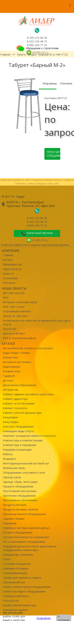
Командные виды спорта (18, 431)
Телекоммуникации (15, 573)
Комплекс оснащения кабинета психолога (29, 435)
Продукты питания (14, 505)
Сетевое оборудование (18, 532)
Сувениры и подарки (15, 568)
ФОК (6, 297)
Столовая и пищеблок (17, 564)
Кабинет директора (15, 399)
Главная (8, 255)
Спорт (7, 559)
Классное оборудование (18, 426)
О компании (10, 278)
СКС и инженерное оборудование (24, 541)
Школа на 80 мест (14, 333)
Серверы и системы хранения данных (26, 528)
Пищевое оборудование (18, 486)
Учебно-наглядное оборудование (24, 591)
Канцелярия (10, 417)
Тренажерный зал (14, 582)
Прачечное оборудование (19, 495)
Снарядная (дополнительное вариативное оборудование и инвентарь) (29, 548)
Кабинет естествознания (19, 403)
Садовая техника (13, 518)
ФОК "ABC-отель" (14, 306)
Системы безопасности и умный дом (26, 537)
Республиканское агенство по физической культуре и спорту (37, 322)
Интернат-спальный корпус (20, 302)
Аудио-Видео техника (16, 353)
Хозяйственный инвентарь (19, 605)
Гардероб (9, 376)
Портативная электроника (19, 491)
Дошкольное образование (19, 385)
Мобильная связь (14, 468)
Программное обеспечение (20, 500)
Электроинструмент (15, 610)
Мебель (8, 454)
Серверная (9, 523)
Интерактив (10, 389)
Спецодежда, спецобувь (18, 554)
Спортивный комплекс (17, 311)
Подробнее (43, 618)
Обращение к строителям (37, 48)
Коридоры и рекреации (17, 449)
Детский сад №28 (13, 293)
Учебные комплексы (15, 596)
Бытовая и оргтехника (17, 362)
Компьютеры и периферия (19, 445)
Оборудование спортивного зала (24, 472)
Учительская (11, 600)
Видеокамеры (11, 366)
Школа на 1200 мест (15, 316)
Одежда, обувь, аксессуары (20, 482)
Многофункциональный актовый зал (26, 463)
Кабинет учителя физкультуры (22, 412)
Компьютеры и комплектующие (23, 440)
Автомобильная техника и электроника (28, 348)
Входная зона (11, 371)
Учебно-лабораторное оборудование (27, 587)
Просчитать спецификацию (53, 154)
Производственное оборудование (24, 514)
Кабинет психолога (15, 408)
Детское (8, 380)
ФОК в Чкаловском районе (19, 338)
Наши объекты (12, 269)
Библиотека (10, 357)
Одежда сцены (12, 477)
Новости (8, 273)
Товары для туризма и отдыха (22, 577)
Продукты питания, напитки (20, 509)
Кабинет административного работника (28, 394)
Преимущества (12, 264)
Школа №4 (9, 329)
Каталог (8, 259)
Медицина (9, 458)
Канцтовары (10, 422)
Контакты (9, 283)
